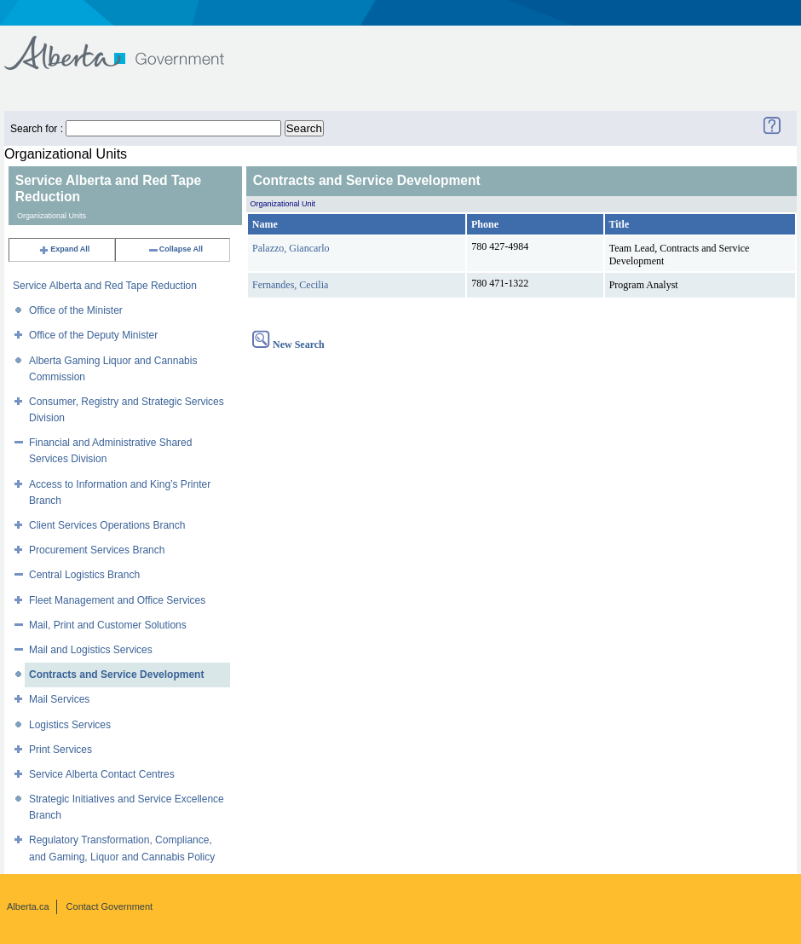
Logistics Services (70, 725)
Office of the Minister (76, 310)
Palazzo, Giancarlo (291, 248)
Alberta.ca (28, 906)
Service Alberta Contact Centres (102, 774)
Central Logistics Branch (84, 575)
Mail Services (59, 699)
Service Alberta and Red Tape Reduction (105, 286)
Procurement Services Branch (96, 550)
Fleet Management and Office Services (117, 600)
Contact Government (109, 906)
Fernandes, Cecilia (290, 285)
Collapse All (175, 249)
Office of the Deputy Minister (93, 335)
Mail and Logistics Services (91, 650)
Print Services (60, 750)
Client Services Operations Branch (107, 525)
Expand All (63, 249)
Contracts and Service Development (116, 674)
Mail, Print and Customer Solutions (108, 625)
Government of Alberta (128, 45)
